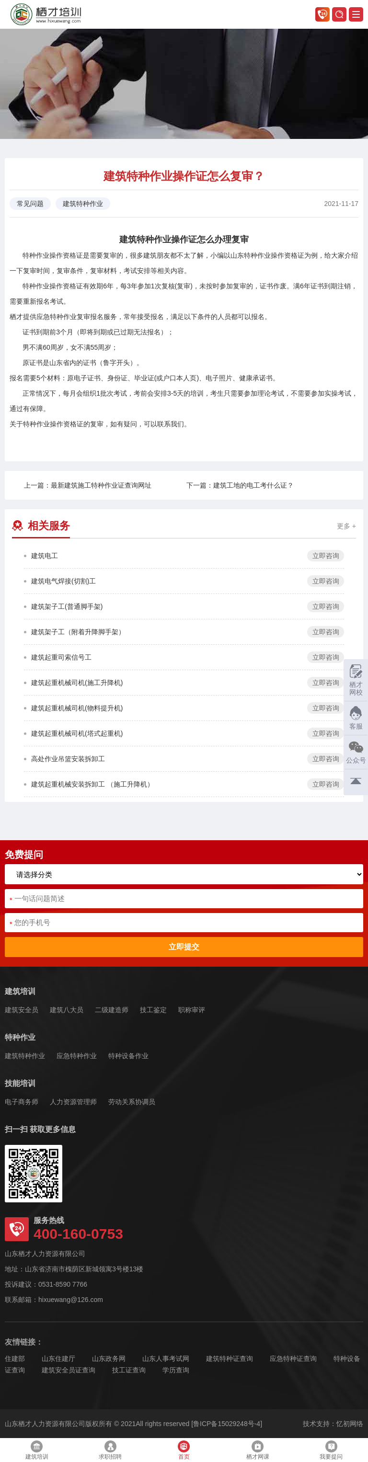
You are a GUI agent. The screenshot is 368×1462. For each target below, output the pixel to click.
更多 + (346, 526)
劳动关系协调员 (131, 1102)
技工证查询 (129, 1370)
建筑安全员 (21, 1010)
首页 (184, 1450)
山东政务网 (109, 1358)
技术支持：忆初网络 (333, 1424)
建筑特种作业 (25, 1056)
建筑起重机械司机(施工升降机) (77, 682)
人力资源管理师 (73, 1102)
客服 (353, 718)
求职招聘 (110, 1450)
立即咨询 (325, 556)
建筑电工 (44, 556)
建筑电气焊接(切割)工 (63, 581)
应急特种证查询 (293, 1358)
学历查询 (175, 1370)
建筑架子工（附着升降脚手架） (78, 632)
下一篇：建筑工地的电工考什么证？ (240, 485)
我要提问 (331, 1450)
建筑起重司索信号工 (61, 657)
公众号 (355, 752)
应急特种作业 (77, 1056)
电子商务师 (21, 1102)
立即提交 (184, 947)
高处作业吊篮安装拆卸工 (68, 759)
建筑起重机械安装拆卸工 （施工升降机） (92, 784)
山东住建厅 (58, 1358)
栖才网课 (257, 1450)
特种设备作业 (128, 1056)
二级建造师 (111, 1010)
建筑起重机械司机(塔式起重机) (77, 733)
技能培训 (20, 1083)
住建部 (15, 1358)
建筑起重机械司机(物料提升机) (77, 708)
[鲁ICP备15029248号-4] (226, 1424)
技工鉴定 (153, 1010)
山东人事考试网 (165, 1358)
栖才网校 (356, 680)
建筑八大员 (66, 1010)
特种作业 (20, 1037)
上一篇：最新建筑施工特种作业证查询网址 (87, 485)
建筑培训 (20, 991)
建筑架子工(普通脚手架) (67, 606)
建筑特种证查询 (229, 1358)
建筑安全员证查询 (68, 1370)
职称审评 (191, 1010)
